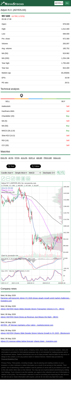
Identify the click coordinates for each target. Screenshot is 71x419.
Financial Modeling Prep (9, 359)
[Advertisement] (35, 400)
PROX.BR (48, 158)
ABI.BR (39, 158)
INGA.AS (57, 158)
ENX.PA (4, 158)
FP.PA (17, 158)
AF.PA (10, 158)
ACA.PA (24, 158)
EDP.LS (32, 158)
